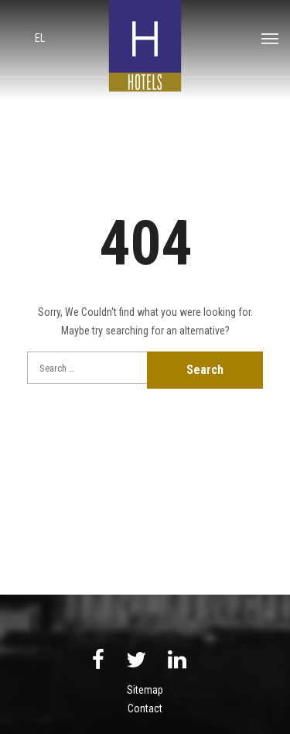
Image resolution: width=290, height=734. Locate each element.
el (40, 38)
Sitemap (145, 690)
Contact (145, 708)
